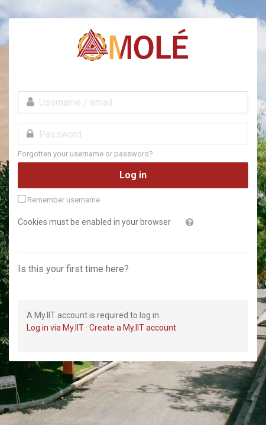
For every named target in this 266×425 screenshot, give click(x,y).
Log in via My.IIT (55, 327)
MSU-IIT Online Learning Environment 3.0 (133, 45)
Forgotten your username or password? (85, 153)
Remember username (63, 199)
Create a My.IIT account (132, 327)
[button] (192, 222)
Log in (133, 175)
